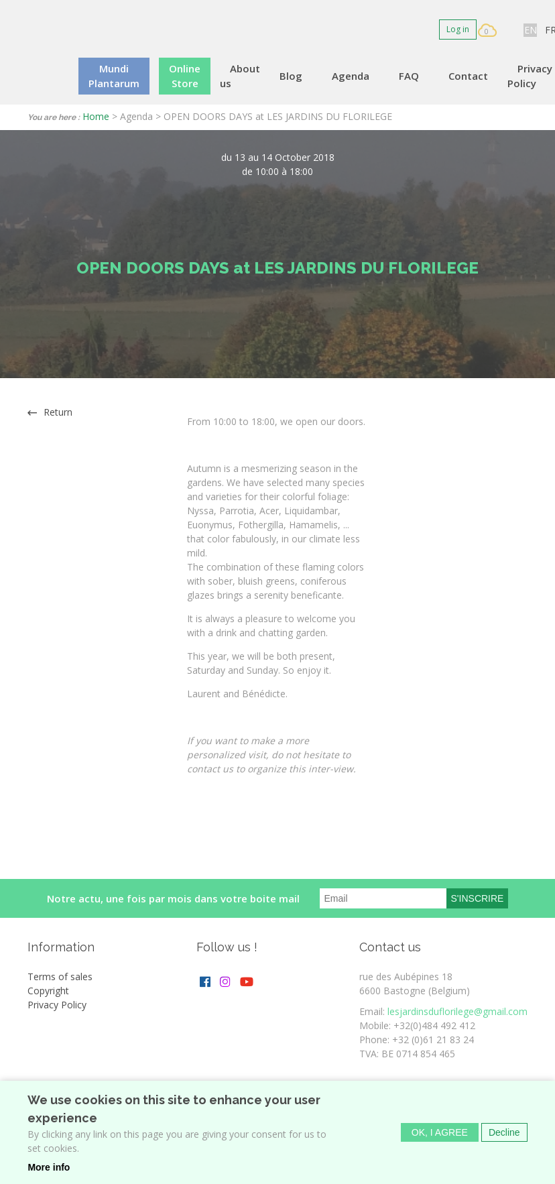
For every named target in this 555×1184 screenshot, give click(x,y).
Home (95, 116)
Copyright (48, 990)
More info (48, 1167)
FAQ (409, 75)
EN (530, 29)
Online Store (184, 76)
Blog (291, 75)
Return (58, 412)
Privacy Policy (529, 76)
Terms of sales (59, 976)
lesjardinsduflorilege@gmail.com (457, 1011)
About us (240, 76)
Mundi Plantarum (113, 76)
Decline (504, 1132)
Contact (468, 75)
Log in (457, 29)
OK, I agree (440, 1132)
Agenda (350, 75)
